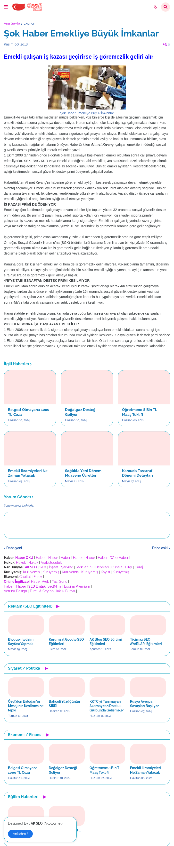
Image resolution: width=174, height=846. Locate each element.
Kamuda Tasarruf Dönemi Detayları (137, 473)
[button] (6, 7)
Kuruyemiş (31, 572)
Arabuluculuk (51, 562)
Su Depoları (99, 567)
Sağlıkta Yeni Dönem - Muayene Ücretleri (84, 473)
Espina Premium (77, 586)
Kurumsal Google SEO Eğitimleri (66, 641)
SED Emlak (37, 586)
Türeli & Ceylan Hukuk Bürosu (53, 591)
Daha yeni (14, 548)
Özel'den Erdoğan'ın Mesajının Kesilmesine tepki (25, 706)
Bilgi (128, 567)
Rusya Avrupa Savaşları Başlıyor (144, 704)
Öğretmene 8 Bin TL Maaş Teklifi (139, 412)
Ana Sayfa (12, 23)
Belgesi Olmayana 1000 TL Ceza (28, 412)
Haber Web (40, 581)
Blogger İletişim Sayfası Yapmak (20, 641)
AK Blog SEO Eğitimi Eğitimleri (106, 641)
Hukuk (21, 562)
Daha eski (160, 548)
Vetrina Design (15, 591)
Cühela (117, 567)
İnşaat (53, 567)
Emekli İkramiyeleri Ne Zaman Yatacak (28, 473)
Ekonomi (30, 23)
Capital (25, 577)
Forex (37, 577)
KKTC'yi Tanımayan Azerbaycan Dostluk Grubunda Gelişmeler (107, 706)
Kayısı (105, 572)
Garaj (139, 567)
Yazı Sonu (59, 581)
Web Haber (119, 558)
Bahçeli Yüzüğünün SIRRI (64, 704)
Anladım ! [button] (20, 834)
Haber (41, 558)
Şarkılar (67, 567)
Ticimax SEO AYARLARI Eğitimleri (146, 641)
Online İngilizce (16, 581)
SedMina (54, 586)
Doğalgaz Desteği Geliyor (81, 412)
